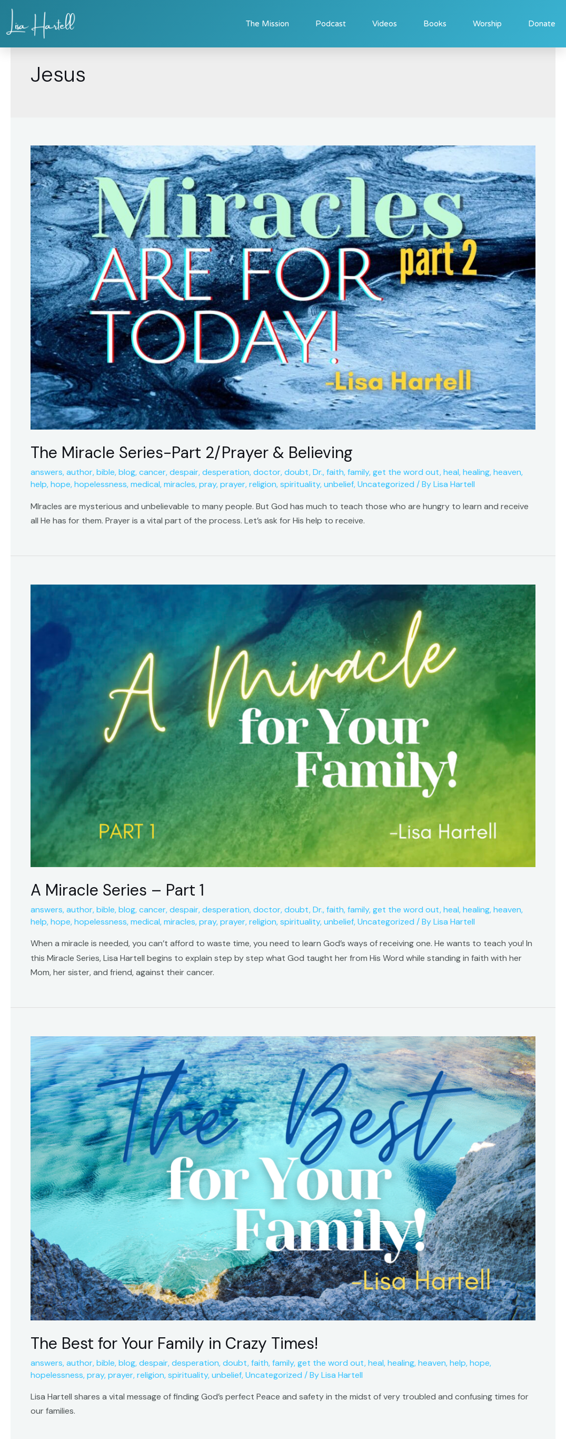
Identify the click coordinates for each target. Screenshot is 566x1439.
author (79, 472)
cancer (152, 472)
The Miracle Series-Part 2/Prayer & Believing (192, 452)
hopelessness (100, 484)
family (358, 472)
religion (262, 484)
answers (47, 472)
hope (61, 484)
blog (126, 472)
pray (207, 484)
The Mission (267, 23)
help (39, 484)
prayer (232, 484)
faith (335, 472)
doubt (296, 472)
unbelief (339, 484)
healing (476, 472)
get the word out (406, 472)
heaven (507, 472)
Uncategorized (386, 484)
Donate (541, 23)
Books (434, 23)
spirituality (300, 484)
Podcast (330, 23)
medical (145, 484)
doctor (267, 472)
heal (451, 472)
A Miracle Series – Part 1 (117, 890)
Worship (487, 23)
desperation (226, 472)
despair (184, 472)
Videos (384, 23)
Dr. (318, 472)
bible (105, 472)
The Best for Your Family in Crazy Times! (174, 1343)
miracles (179, 484)
